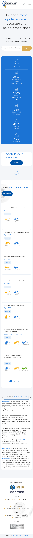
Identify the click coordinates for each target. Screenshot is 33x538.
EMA (24, 440)
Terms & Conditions (12, 508)
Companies (17, 517)
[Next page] (22, 381)
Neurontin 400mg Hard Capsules (14, 256)
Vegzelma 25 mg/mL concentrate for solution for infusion (16, 330)
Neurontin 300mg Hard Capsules (14, 281)
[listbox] (16, 214)
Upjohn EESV (7, 210)
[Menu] (29, 4)
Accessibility (25, 508)
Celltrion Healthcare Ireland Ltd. (13, 334)
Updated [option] (7, 213)
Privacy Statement (17, 506)
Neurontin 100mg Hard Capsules (14, 305)
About (16, 499)
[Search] (24, 4)
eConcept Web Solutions (20, 535)
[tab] (16, 397)
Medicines (10, 515)
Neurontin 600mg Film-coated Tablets (16, 232)
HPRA (19, 440)
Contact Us (24, 499)
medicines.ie (6, 401)
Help (8, 499)
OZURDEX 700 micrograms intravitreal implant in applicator (14, 356)
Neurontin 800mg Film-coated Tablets (16, 208)
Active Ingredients (22, 515)
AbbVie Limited (8, 360)
